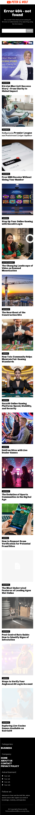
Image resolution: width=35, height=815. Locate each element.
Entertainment (8, 262)
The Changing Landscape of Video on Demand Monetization (17, 268)
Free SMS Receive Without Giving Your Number (17, 178)
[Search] (29, 31)
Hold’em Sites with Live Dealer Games (14, 451)
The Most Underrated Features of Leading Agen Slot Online (16, 590)
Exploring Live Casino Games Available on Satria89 (14, 728)
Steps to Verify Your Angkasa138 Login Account (17, 682)
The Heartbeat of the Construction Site (13, 313)
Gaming (5, 218)
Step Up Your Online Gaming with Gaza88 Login (17, 222)
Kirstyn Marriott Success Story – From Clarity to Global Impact (16, 88)
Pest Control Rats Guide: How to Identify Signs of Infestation (15, 637)
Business (6, 83)
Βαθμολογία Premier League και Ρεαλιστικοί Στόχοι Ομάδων (17, 134)
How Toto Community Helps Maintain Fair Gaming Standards (17, 359)
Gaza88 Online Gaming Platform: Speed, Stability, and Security (17, 406)
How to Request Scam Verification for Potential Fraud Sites (16, 544)
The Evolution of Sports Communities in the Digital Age (16, 497)
